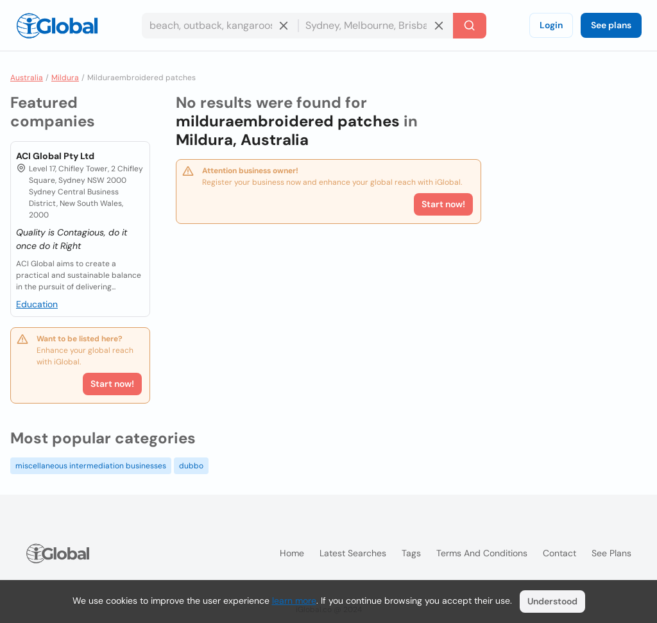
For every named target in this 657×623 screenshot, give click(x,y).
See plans (611, 25)
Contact (559, 553)
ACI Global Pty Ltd (55, 156)
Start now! (112, 383)
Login (551, 25)
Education (37, 304)
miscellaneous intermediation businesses (90, 466)
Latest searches (353, 553)
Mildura (65, 78)
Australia (26, 78)
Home (292, 553)
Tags (411, 553)
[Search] (469, 25)
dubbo (191, 466)
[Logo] (57, 25)
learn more (294, 600)
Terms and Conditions (481, 553)
